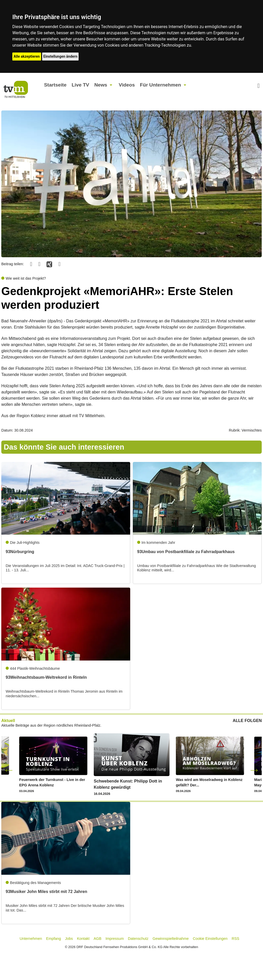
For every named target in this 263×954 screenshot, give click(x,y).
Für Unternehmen (160, 85)
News (100, 85)
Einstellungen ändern (60, 56)
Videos (127, 85)
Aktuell (8, 720)
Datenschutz (138, 938)
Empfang (53, 938)
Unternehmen (31, 938)
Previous (9, 769)
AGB (97, 938)
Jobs (69, 938)
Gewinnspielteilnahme (171, 938)
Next (254, 769)
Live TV (80, 85)
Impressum (115, 938)
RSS (235, 938)
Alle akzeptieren (27, 56)
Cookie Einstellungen (210, 938)
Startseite (55, 85)
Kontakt (83, 938)
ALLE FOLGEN (247, 721)
